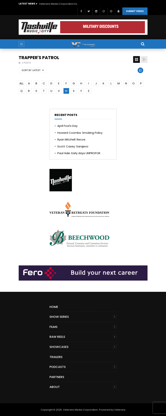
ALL (21, 83)
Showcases (59, 347)
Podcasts (57, 367)
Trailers (56, 357)
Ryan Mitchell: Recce (71, 139)
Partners (56, 377)
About (54, 387)
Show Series (59, 317)
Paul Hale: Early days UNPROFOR (78, 153)
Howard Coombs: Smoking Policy (80, 133)
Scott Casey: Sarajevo (72, 146)
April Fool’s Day (67, 126)
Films (53, 327)
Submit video (135, 11)
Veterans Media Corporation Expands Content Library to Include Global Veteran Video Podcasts (59, 4)
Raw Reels (57, 337)
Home (53, 307)
